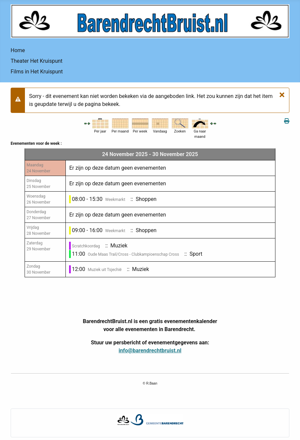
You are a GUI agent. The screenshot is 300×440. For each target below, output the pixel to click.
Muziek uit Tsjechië (105, 269)
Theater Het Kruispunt (36, 61)
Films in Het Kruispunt (37, 71)
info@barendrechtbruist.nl (150, 350)
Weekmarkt (115, 199)
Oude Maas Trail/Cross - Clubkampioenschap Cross (133, 254)
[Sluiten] (282, 94)
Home (18, 50)
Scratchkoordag (86, 246)
